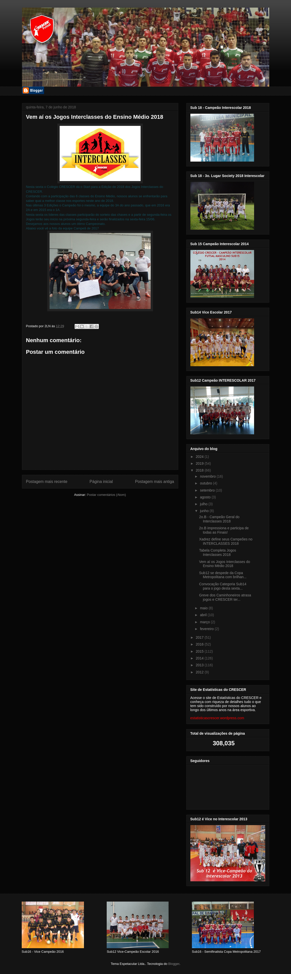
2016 (200, 644)
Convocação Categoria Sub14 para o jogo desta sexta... (222, 586)
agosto (206, 497)
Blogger (173, 964)
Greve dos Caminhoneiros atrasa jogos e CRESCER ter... (225, 597)
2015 (200, 651)
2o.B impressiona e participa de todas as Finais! (224, 530)
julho (204, 504)
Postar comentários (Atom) (106, 495)
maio (204, 608)
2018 (200, 470)
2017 (200, 637)
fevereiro (207, 629)
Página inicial (101, 481)
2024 (200, 457)
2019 (200, 463)
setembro (208, 490)
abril (204, 615)
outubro (206, 483)
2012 (200, 672)
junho (205, 511)
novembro (208, 476)
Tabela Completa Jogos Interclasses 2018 (217, 552)
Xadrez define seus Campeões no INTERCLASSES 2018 (225, 541)
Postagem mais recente (47, 481)
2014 (200, 658)
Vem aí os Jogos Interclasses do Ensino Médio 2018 (224, 564)
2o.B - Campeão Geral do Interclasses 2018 (219, 519)
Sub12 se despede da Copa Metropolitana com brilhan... (223, 575)
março (205, 622)
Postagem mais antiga (154, 481)
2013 (200, 665)
